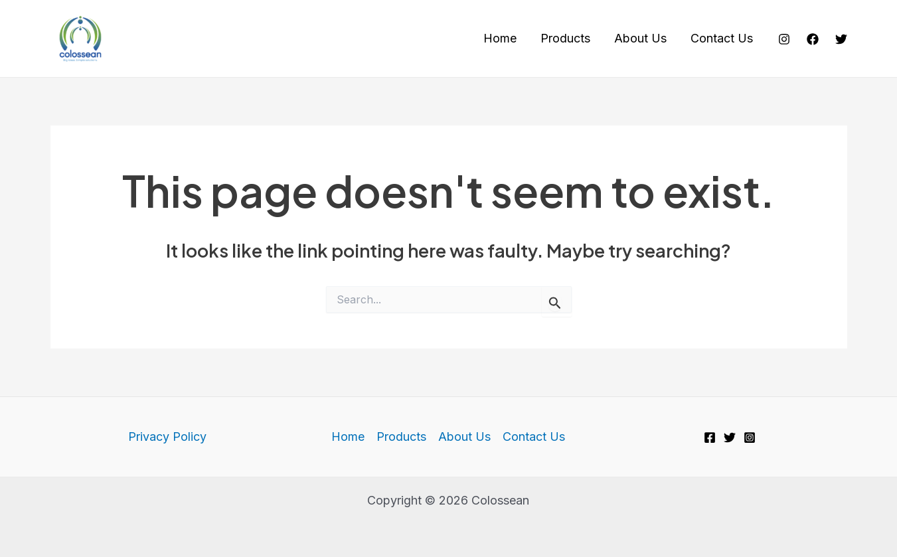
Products (565, 38)
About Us (640, 38)
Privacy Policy (167, 436)
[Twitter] (841, 39)
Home (500, 38)
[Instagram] (784, 39)
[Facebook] (813, 39)
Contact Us (722, 38)
